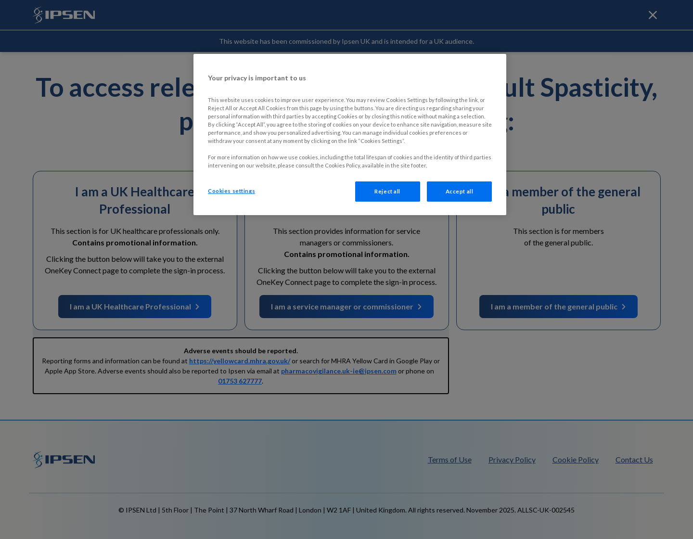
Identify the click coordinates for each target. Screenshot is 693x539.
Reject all (387, 191)
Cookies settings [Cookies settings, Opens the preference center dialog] (231, 191)
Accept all (460, 191)
